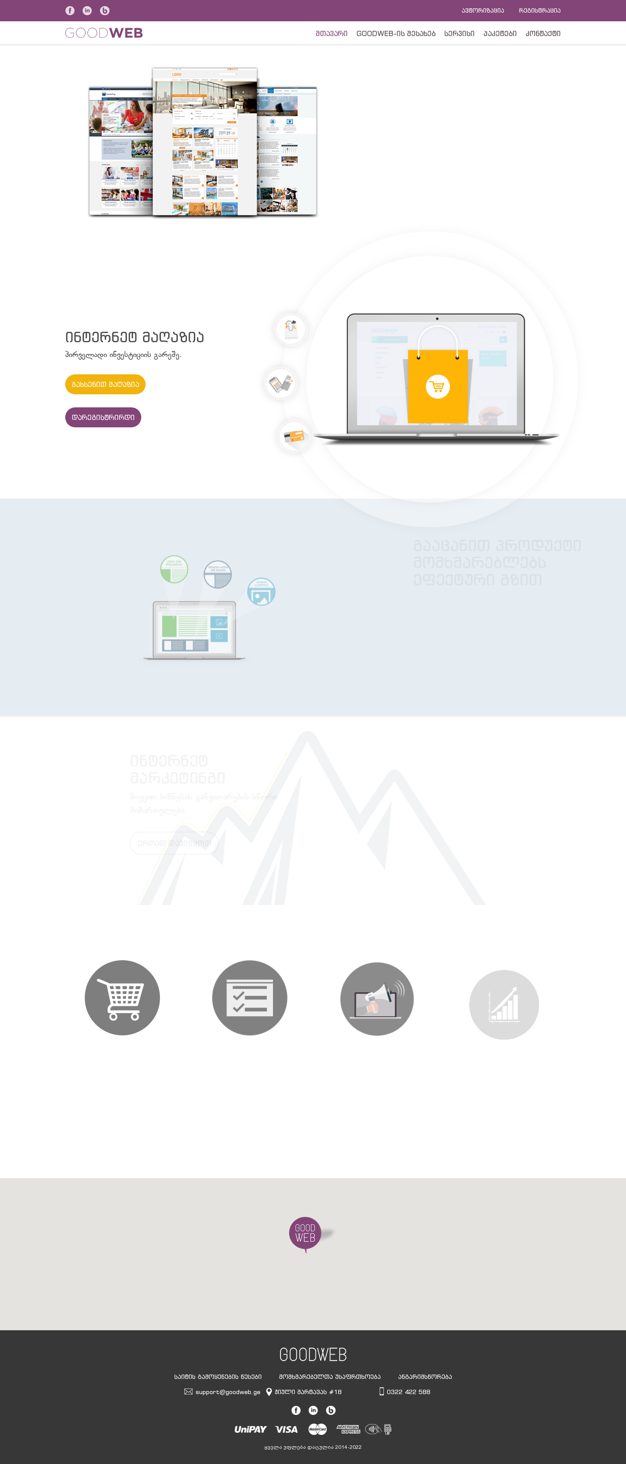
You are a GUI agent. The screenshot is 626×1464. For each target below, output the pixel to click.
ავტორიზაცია (483, 10)
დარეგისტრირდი (103, 417)
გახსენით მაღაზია (105, 384)
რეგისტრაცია (540, 10)
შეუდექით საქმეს (393, 173)
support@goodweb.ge (228, 1391)
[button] (313, 1235)
